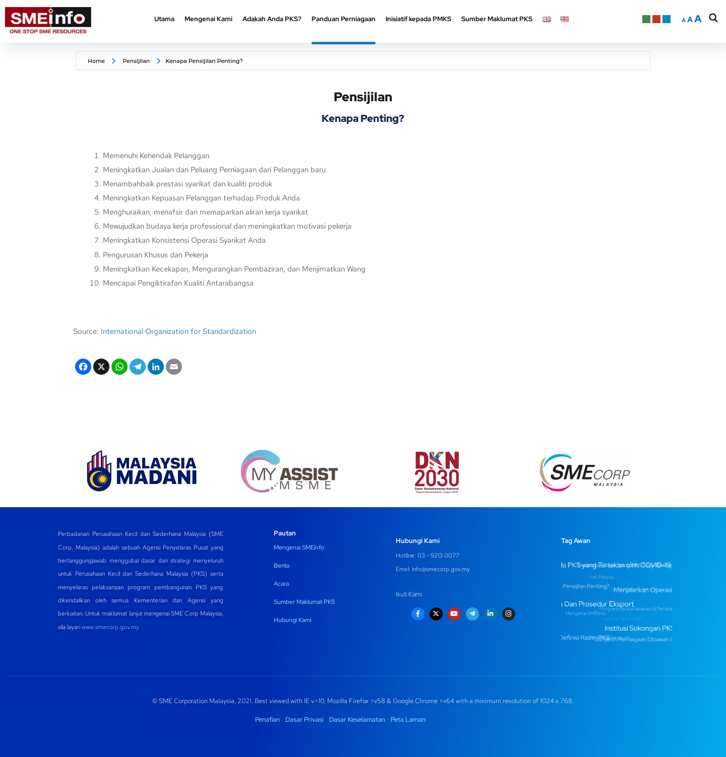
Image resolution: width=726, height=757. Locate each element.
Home (96, 60)
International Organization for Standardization (178, 331)
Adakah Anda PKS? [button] (272, 19)
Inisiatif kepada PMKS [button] (418, 19)
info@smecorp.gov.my (441, 569)
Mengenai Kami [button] (208, 19)
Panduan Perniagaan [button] (344, 19)
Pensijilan (136, 60)
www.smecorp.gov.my (110, 627)
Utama (164, 19)
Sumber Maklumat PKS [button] (496, 19)
